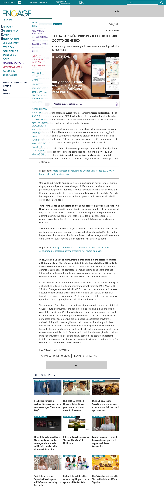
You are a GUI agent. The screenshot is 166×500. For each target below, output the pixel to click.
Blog (5, 88)
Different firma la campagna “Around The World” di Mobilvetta (76, 440)
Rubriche (7, 84)
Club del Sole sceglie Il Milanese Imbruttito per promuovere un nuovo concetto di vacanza (74, 405)
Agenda (6, 91)
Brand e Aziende (11, 38)
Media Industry (11, 42)
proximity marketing (85, 355)
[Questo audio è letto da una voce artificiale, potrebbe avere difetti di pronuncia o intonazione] (88, 104)
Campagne (8, 27)
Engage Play (9, 69)
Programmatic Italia (13, 62)
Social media (9, 54)
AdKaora (46, 355)
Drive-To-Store (61, 355)
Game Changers (11, 73)
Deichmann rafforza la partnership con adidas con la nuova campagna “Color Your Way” (47, 405)
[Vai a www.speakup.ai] (116, 104)
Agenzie (7, 34)
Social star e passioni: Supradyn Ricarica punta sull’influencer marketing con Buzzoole (47, 480)
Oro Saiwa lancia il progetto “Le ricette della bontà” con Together (105, 479)
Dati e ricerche (10, 50)
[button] (161, 3)
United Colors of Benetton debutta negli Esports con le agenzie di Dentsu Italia (76, 479)
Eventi (6, 58)
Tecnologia (8, 46)
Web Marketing (10, 31)
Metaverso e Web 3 (12, 66)
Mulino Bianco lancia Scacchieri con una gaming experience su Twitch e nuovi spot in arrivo (105, 405)
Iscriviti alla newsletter (15, 80)
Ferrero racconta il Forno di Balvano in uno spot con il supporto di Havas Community (104, 441)
